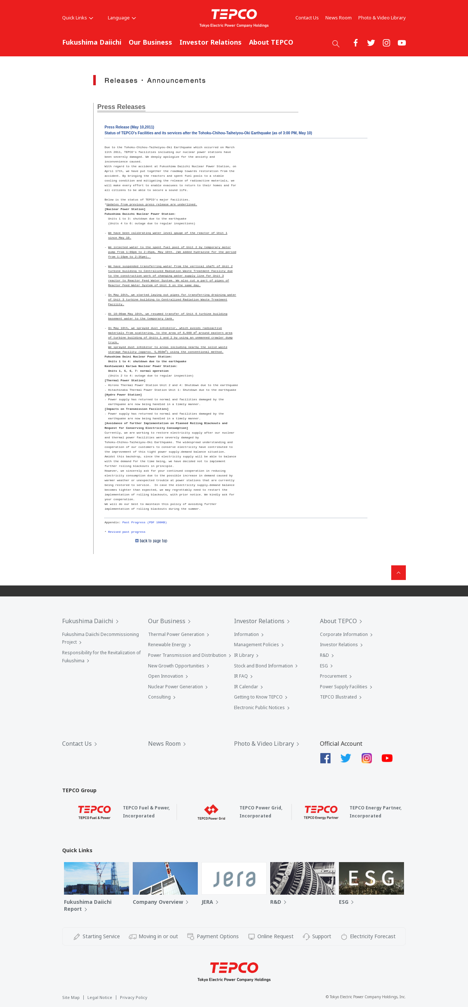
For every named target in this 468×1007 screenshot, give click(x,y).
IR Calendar (246, 687)
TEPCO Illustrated (338, 697)
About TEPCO (271, 42)
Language (122, 17)
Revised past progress (127, 532)
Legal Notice (99, 997)
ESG (324, 666)
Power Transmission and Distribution (187, 655)
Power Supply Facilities (343, 687)
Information (246, 634)
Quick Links (77, 17)
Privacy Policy (133, 997)
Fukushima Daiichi (91, 42)
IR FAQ (241, 676)
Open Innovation (165, 676)
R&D (324, 655)
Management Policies (256, 644)
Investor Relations (211, 42)
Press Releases (121, 107)
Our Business (150, 42)
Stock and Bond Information (263, 666)
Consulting (159, 697)
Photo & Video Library (382, 17)
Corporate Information (344, 634)
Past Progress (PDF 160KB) (144, 522)
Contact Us (307, 17)
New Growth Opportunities (176, 666)
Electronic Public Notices (259, 707)
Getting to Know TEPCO (258, 697)
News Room (338, 17)
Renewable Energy (167, 644)
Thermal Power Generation (176, 634)
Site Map (71, 997)
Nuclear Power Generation (175, 687)
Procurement (333, 676)
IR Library (244, 655)
